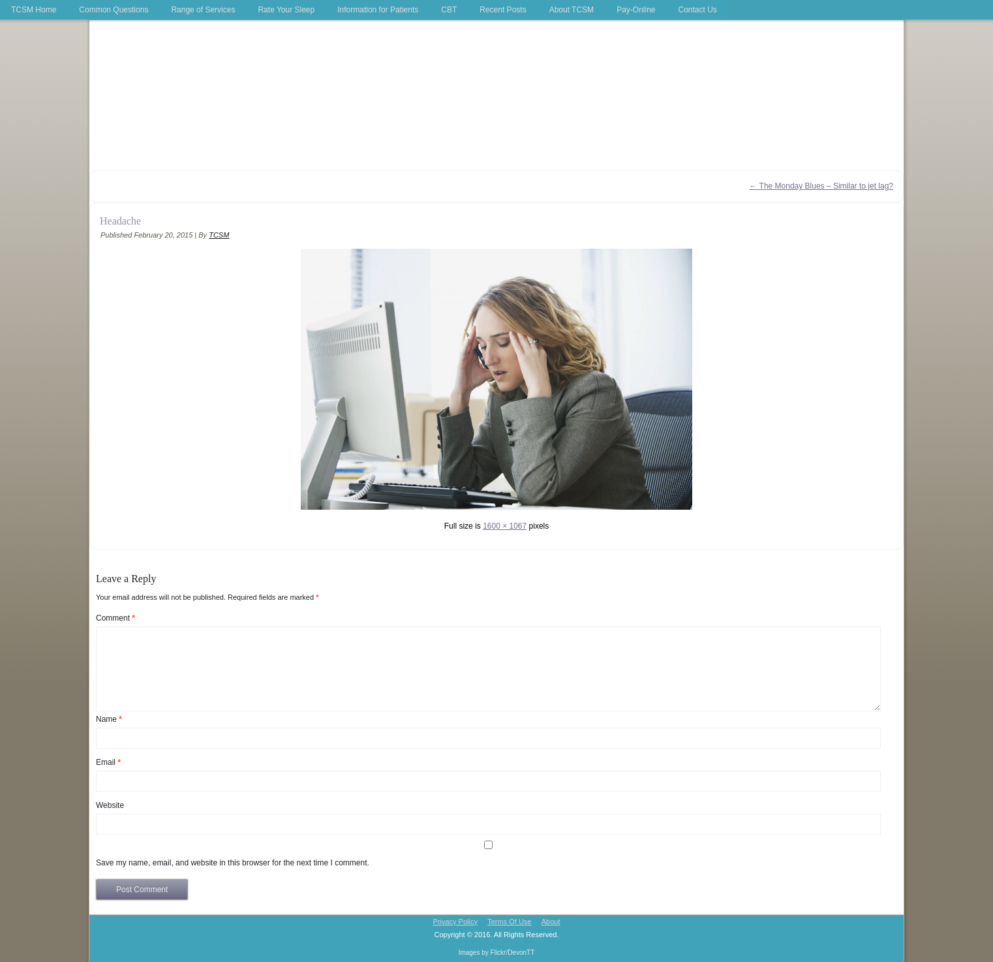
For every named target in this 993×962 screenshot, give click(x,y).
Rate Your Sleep (286, 9)
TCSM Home (33, 9)
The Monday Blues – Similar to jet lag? (821, 186)
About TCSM (571, 9)
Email (108, 762)
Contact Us (698, 9)
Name (109, 719)
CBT (449, 9)
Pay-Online (636, 9)
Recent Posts (503, 9)
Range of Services (203, 9)
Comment (115, 618)
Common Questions (113, 9)
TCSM (219, 235)
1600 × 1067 (505, 526)
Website (110, 805)
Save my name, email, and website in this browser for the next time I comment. (232, 862)
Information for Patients (377, 9)
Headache (120, 220)
